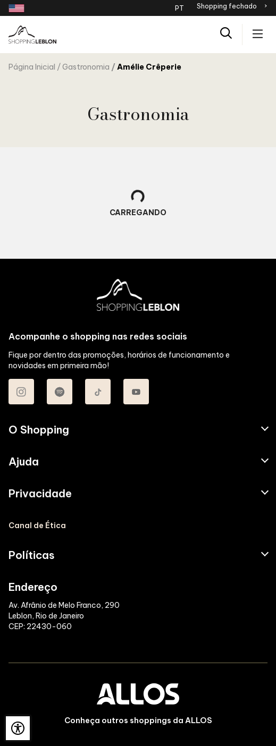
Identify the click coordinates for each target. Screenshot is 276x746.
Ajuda (24, 461)
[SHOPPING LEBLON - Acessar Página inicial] (32, 35)
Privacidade (40, 493)
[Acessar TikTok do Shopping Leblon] (98, 391)
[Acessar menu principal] (257, 35)
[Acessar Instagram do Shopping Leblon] (21, 391)
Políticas (32, 555)
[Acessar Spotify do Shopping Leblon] (59, 391)
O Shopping (39, 430)
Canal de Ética (37, 525)
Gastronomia (86, 67)
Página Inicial (32, 67)
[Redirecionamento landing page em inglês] (16, 8)
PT (179, 8)
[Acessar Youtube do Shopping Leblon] (136, 391)
